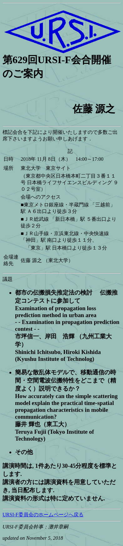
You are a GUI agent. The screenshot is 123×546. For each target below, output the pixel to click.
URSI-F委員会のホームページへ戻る (43, 514)
